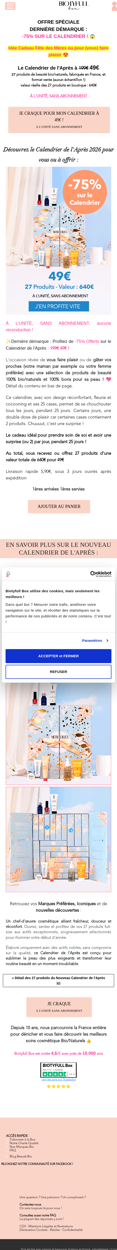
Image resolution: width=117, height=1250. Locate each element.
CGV (23, 1226)
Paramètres (92, 640)
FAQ (13, 1150)
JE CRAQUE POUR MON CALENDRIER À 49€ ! (59, 120)
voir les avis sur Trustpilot (59, 1079)
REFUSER (58, 672)
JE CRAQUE (59, 1006)
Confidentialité (72, 1230)
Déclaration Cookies (34, 1230)
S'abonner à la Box (22, 1139)
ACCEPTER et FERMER (58, 656)
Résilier (55, 1230)
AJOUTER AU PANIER (59, 506)
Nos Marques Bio (22, 1147)
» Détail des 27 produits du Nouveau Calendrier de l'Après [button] (58, 980)
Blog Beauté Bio (21, 1156)
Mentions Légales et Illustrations (51, 1226)
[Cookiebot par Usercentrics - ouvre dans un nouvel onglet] (90, 574)
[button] (10, 6)
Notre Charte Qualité (24, 1143)
